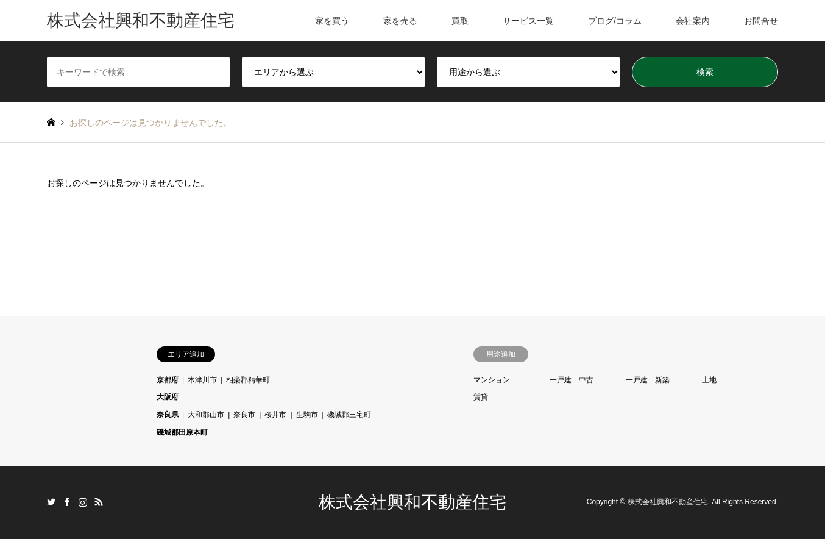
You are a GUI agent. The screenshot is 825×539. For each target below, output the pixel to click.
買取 (460, 21)
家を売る (400, 21)
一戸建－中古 (571, 380)
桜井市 (275, 414)
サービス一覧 (528, 21)
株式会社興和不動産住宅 (412, 502)
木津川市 (202, 380)
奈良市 (244, 414)
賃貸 (480, 397)
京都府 (168, 380)
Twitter (51, 502)
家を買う (332, 21)
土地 (709, 380)
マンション (491, 380)
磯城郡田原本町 (182, 432)
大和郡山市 (206, 414)
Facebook (67, 502)
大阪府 (168, 397)
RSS (98, 502)
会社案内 (693, 21)
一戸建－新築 (648, 380)
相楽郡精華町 (248, 380)
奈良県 (168, 414)
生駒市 (307, 414)
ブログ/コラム (615, 21)
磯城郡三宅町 (349, 414)
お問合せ (761, 21)
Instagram (83, 502)
